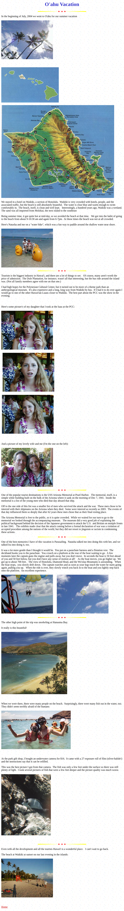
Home (4, 907)
